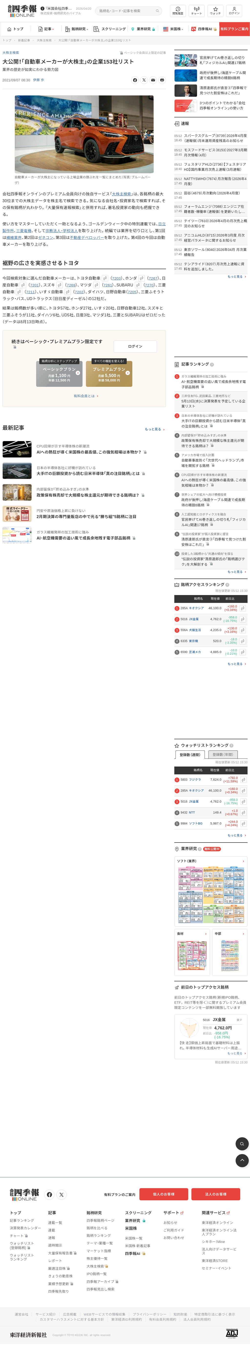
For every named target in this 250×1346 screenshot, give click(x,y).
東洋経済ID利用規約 (127, 1319)
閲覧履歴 (178, 11)
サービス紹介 (43, 1314)
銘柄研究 (76, 29)
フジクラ (195, 779)
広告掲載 (68, 1314)
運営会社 (19, 1314)
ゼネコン (53, 238)
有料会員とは (84, 395)
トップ (15, 29)
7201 (38, 285)
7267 (153, 278)
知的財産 (181, 1314)
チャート (196, 11)
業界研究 (143, 29)
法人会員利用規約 (198, 1319)
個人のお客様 (169, 1194)
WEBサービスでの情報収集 (104, 1314)
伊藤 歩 (39, 80)
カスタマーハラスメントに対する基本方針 (71, 1319)
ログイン (234, 11)
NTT (192, 812)
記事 (46, 29)
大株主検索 (44, 40)
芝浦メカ (195, 652)
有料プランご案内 (234, 29)
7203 (116, 278)
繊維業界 (21, 238)
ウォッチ (215, 11)
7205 (141, 292)
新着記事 (24, 40)
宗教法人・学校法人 (68, 231)
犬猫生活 (195, 630)
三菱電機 (29, 231)
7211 (38, 292)
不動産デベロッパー (95, 238)
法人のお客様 (218, 1194)
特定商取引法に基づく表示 (217, 1314)
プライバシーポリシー (150, 1314)
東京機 (193, 641)
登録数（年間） (223, 755)
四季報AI (204, 29)
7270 (154, 285)
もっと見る (153, 428)
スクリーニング (110, 29)
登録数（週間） (190, 755)
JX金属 (194, 619)
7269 (75, 285)
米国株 (173, 29)
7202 (87, 292)
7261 (112, 285)
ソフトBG (196, 823)
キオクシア (196, 608)
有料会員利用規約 (163, 1319)
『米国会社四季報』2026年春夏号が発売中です (59, 8)
